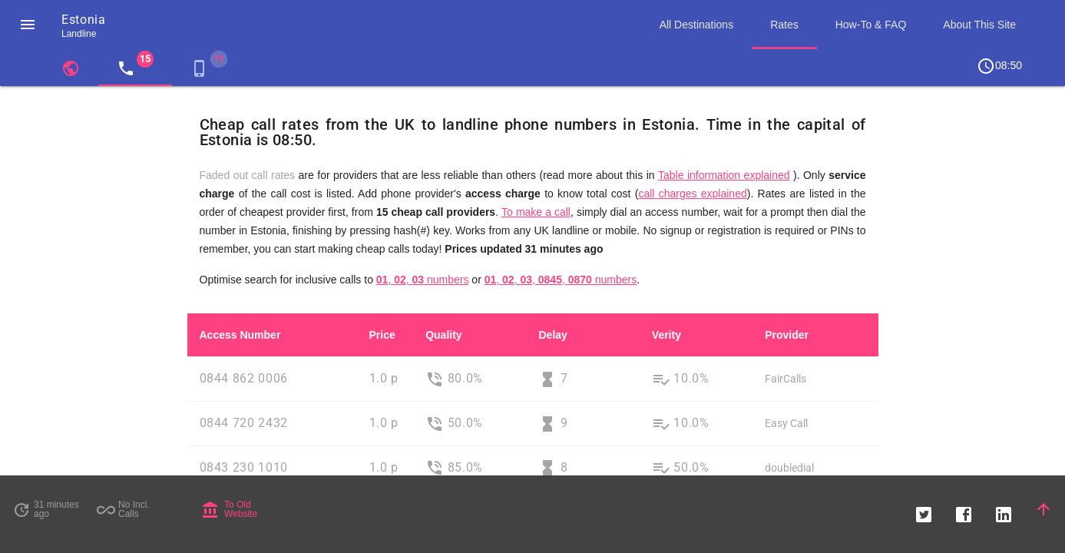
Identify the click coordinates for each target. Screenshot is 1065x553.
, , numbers (422, 279)
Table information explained (724, 175)
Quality (443, 335)
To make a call (536, 212)
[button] (27, 24)
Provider (787, 335)
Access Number (240, 335)
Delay (552, 335)
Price (382, 335)
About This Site (979, 24)
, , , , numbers (561, 279)
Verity (666, 335)
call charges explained (692, 193)
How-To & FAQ (871, 24)
